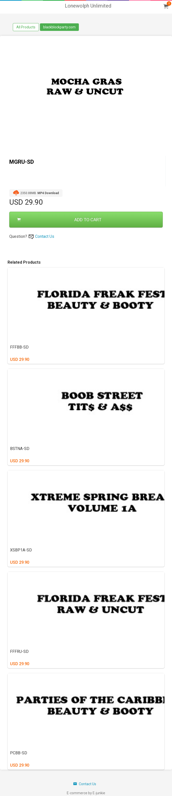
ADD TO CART (59, 219)
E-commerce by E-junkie (86, 793)
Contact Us (44, 236)
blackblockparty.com (59, 27)
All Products (25, 27)
